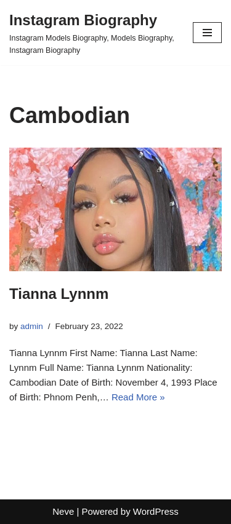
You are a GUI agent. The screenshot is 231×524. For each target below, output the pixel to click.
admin (31, 326)
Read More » (138, 397)
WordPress (156, 511)
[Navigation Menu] (207, 32)
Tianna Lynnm (58, 293)
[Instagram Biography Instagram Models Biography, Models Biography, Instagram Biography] (91, 33)
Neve (63, 511)
